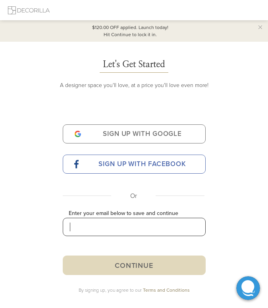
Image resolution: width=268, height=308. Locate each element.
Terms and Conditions (166, 290)
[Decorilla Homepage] (29, 10)
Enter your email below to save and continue (123, 213)
